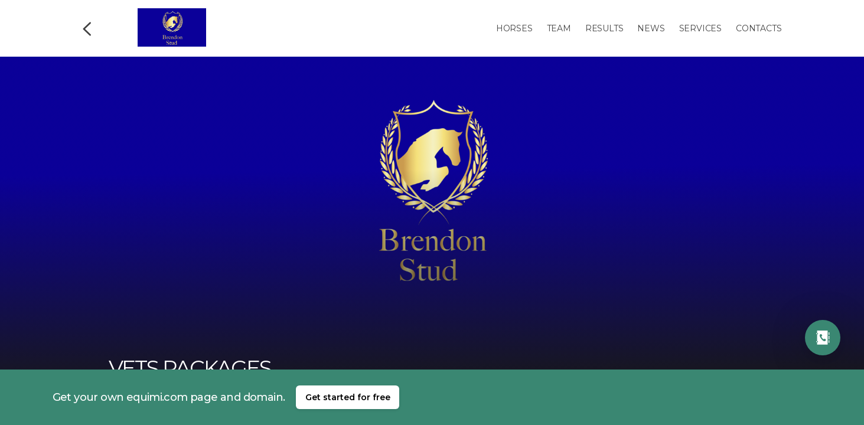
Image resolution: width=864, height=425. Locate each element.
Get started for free (347, 397)
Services (700, 28)
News (650, 28)
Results (604, 28)
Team (559, 28)
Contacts (758, 28)
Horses (514, 28)
